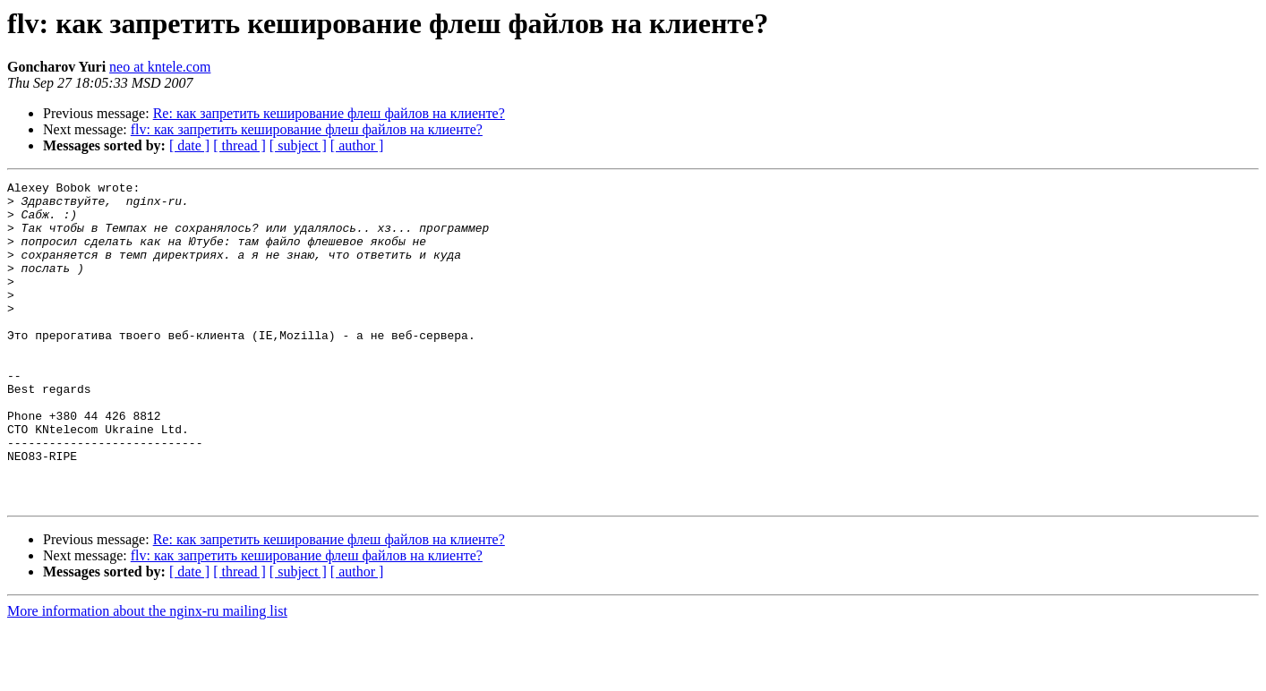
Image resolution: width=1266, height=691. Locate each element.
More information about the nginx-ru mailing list (147, 675)
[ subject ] (298, 145)
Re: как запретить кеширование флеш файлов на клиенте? (329, 113)
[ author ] (357, 145)
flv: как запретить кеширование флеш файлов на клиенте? (307, 129)
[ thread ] (239, 145)
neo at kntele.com (159, 66)
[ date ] (189, 145)
